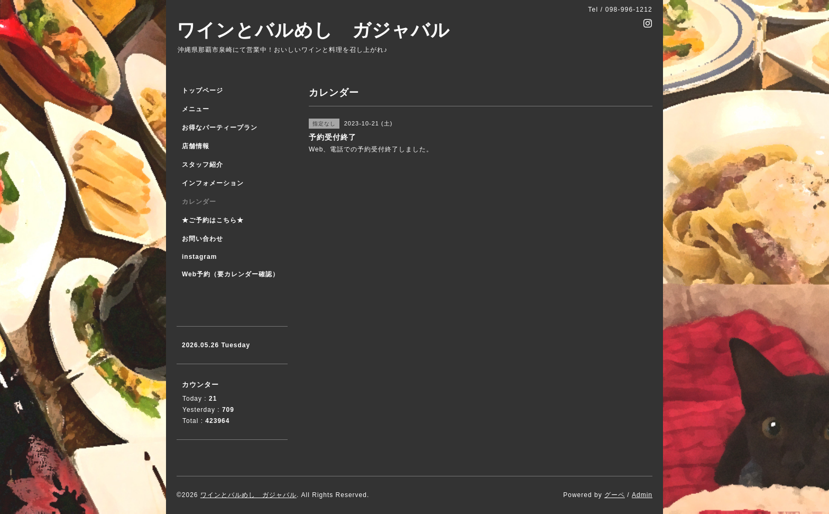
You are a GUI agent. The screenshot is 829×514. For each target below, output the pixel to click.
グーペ (614, 495)
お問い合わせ (202, 238)
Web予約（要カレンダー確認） (230, 274)
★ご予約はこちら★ (213, 220)
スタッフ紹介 (202, 164)
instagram (199, 256)
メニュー (195, 109)
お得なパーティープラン (219, 127)
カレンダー (199, 201)
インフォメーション (213, 183)
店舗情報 (195, 146)
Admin (642, 495)
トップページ (202, 90)
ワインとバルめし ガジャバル (313, 30)
